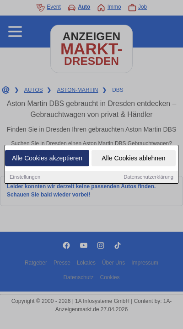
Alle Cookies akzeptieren (47, 158)
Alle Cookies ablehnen (133, 158)
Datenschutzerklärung (148, 177)
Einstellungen (25, 177)
